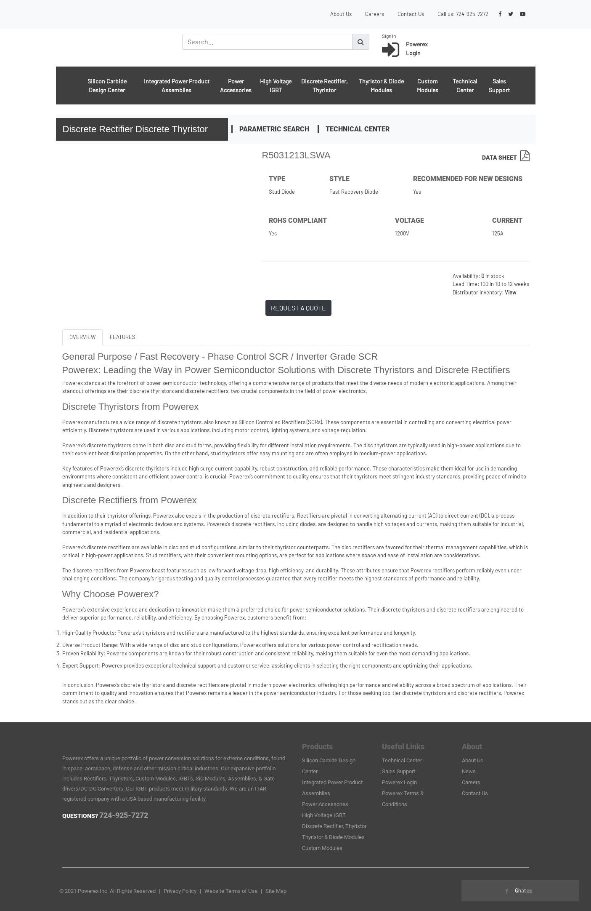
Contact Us (411, 14)
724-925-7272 (472, 14)
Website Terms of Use (230, 891)
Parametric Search (274, 129)
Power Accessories (236, 85)
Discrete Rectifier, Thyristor (324, 85)
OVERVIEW (82, 337)
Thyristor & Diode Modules (381, 85)
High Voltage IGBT (276, 85)
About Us (341, 14)
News (469, 771)
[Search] (267, 42)
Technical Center (465, 85)
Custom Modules (427, 85)
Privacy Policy (180, 891)
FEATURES (122, 337)
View (510, 292)
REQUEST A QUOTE (298, 308)
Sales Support (499, 85)
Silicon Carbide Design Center (107, 85)
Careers (374, 14)
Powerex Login (399, 782)
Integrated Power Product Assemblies (176, 85)
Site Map (275, 891)
